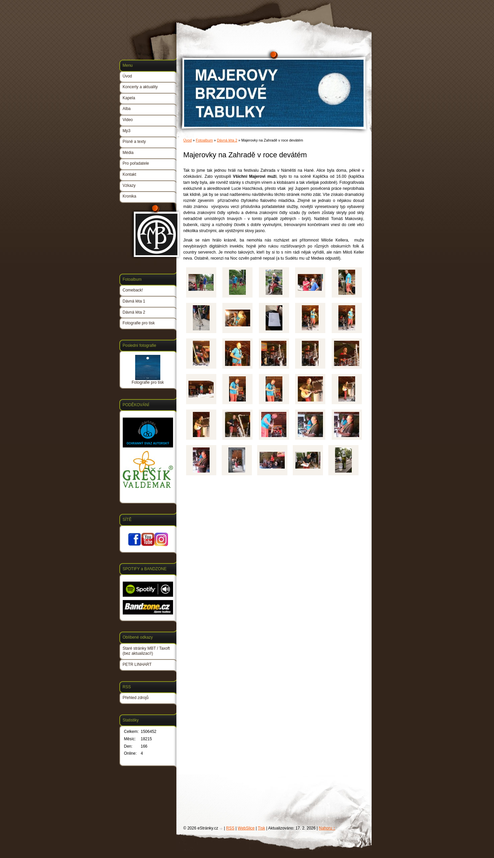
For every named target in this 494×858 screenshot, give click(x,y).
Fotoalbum (204, 140)
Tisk (261, 828)
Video (128, 119)
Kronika (129, 196)
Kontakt (129, 174)
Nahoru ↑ (327, 828)
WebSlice (246, 828)
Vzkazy (129, 185)
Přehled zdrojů (136, 697)
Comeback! (133, 290)
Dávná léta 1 (134, 301)
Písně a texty (134, 141)
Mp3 (126, 130)
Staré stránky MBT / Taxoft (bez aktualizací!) (146, 651)
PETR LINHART (137, 664)
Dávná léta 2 (227, 140)
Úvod (187, 140)
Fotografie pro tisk (139, 323)
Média (128, 152)
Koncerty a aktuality (140, 87)
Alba (127, 108)
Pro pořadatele (136, 163)
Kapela (129, 98)
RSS (230, 828)
